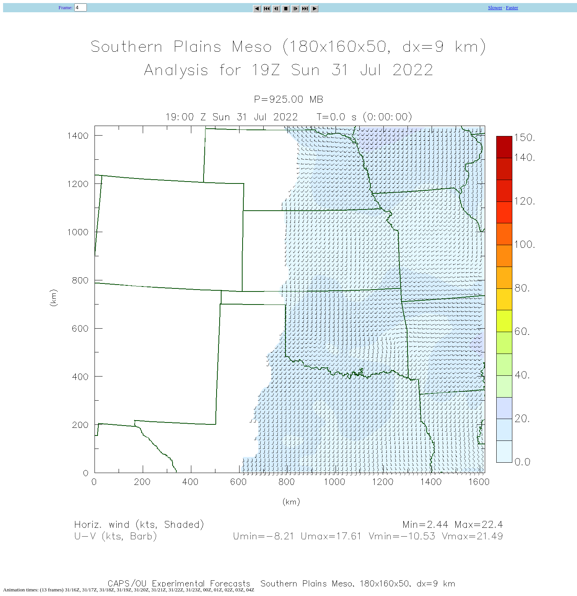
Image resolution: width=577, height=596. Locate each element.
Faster (512, 7)
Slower (495, 7)
